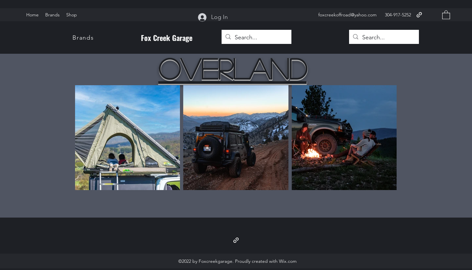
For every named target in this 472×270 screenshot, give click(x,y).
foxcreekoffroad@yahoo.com (347, 15)
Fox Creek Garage (166, 37)
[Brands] (84, 37)
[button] (446, 14)
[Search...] (256, 38)
